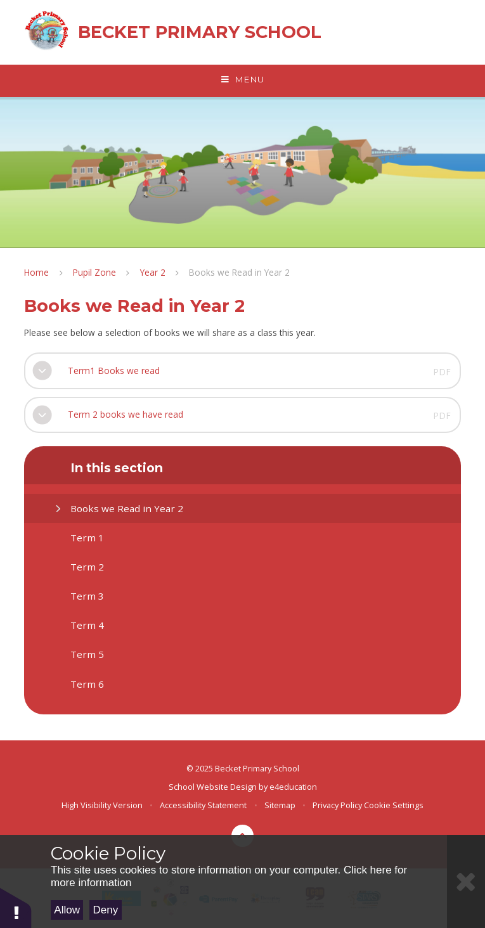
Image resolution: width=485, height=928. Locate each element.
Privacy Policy (337, 805)
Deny (106, 910)
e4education (293, 786)
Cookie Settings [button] (394, 805)
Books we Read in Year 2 (239, 272)
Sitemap (279, 805)
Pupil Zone (94, 272)
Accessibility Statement (203, 805)
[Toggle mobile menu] (242, 80)
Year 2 (152, 272)
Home (36, 272)
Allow (67, 910)
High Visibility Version (102, 805)
